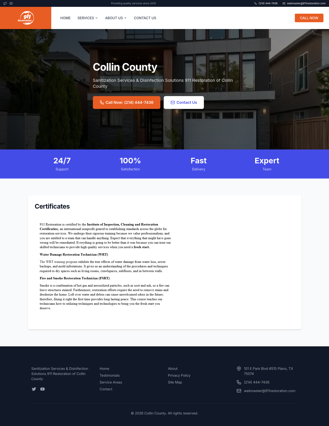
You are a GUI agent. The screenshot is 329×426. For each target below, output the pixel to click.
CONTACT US (145, 18)
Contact (106, 389)
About (173, 368)
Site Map (175, 382)
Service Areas (111, 382)
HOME (65, 18)
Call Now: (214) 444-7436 (127, 102)
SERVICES (87, 18)
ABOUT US (116, 18)
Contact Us (184, 102)
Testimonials (110, 375)
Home (104, 368)
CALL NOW (309, 18)
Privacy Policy (179, 375)
